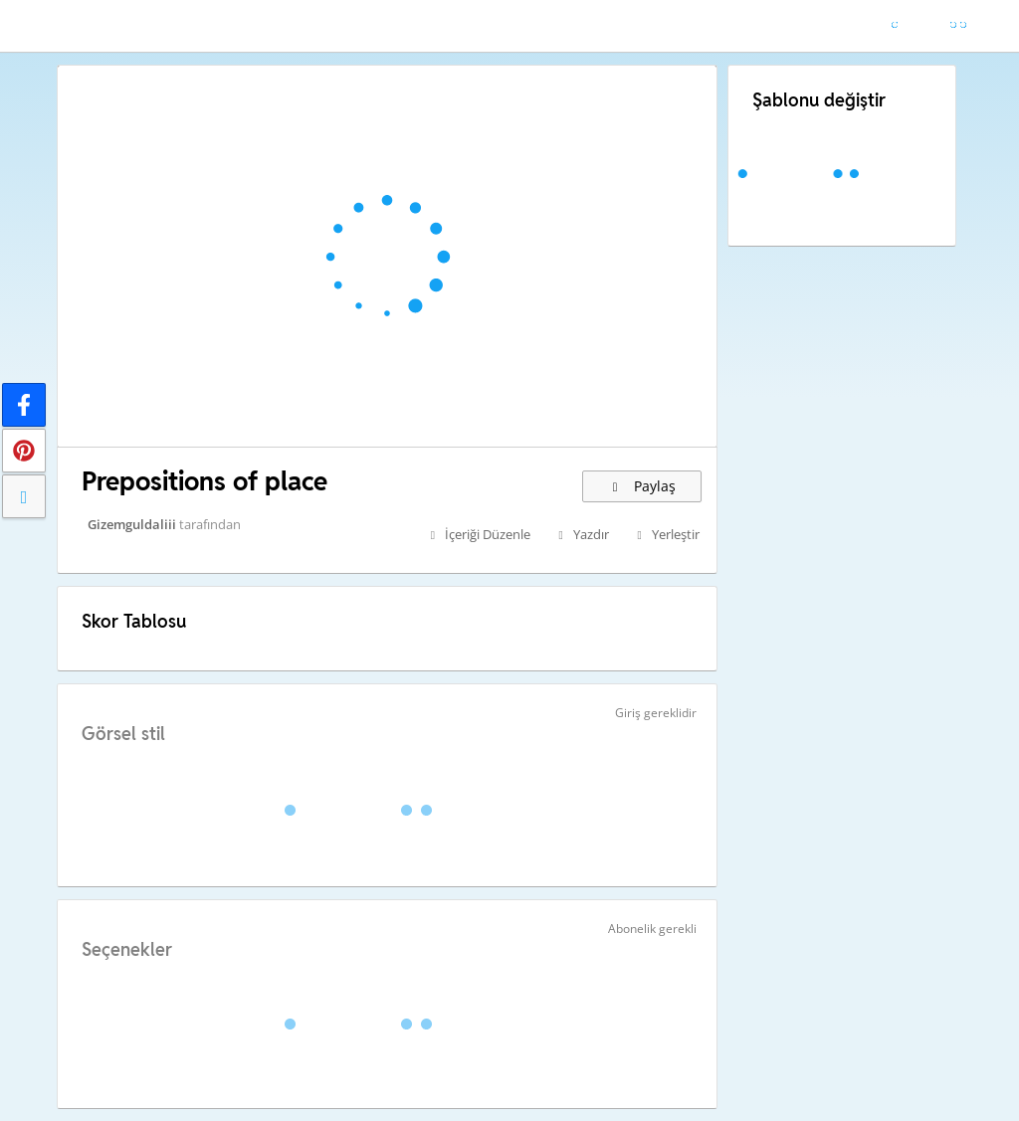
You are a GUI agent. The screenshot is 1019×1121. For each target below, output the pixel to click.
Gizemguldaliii (132, 524)
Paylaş (642, 485)
